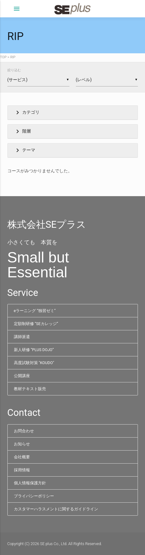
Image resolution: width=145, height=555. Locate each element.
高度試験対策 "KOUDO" (34, 362)
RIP (12, 57)
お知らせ (22, 444)
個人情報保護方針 (30, 483)
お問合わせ (24, 431)
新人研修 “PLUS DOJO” (34, 349)
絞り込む (14, 70)
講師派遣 (22, 336)
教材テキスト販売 (30, 388)
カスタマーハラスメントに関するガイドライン (56, 509)
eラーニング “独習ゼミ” (35, 310)
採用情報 (22, 470)
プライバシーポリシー (34, 496)
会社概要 (22, 457)
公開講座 (22, 375)
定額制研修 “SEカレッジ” (36, 323)
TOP (3, 57)
